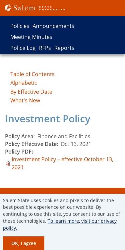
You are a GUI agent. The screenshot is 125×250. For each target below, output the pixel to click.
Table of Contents (32, 74)
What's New (25, 100)
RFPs (45, 48)
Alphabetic (23, 82)
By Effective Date (31, 91)
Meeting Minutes (31, 37)
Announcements (53, 26)
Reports (64, 48)
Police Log (23, 48)
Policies (19, 26)
